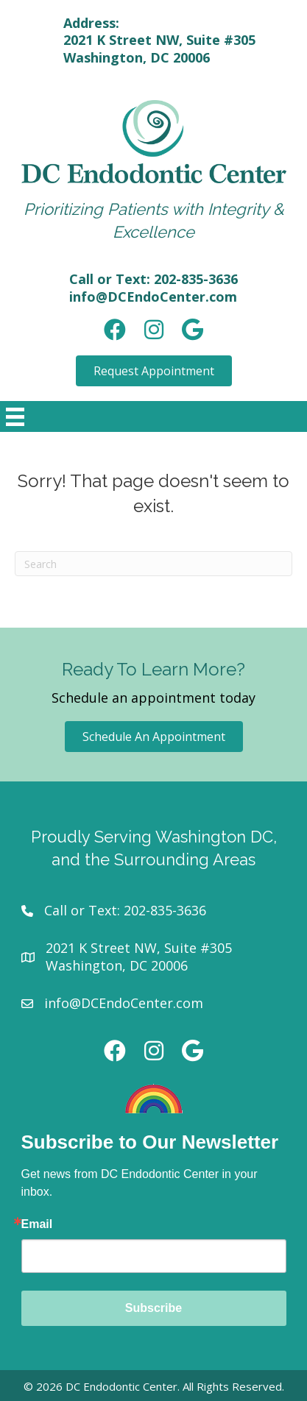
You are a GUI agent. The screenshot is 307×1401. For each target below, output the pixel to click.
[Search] (153, 563)
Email (37, 1224)
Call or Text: (84, 910)
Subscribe (153, 1308)
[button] (154, 370)
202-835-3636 (196, 279)
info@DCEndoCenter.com (153, 296)
